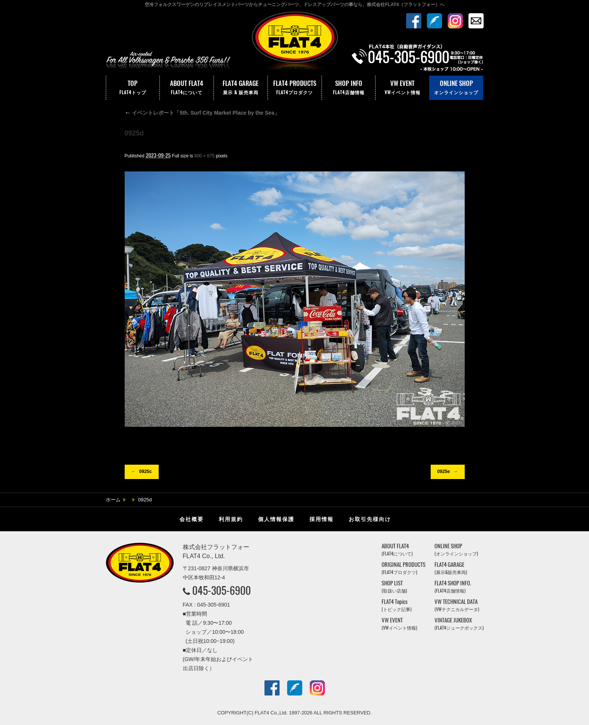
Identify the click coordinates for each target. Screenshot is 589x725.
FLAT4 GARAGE (240, 88)
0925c (145, 471)
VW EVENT (402, 88)
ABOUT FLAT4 (186, 88)
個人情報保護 (276, 519)
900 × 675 (204, 156)
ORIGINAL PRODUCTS (403, 568)
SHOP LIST (394, 586)
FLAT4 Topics (396, 605)
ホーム (113, 500)
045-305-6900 (221, 590)
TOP (133, 88)
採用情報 (321, 519)
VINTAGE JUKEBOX (459, 623)
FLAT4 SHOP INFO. (452, 586)
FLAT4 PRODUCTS (295, 88)
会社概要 (191, 519)
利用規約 (231, 519)
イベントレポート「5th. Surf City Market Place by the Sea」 (202, 113)
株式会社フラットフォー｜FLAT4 (294, 42)
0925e (443, 471)
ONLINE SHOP (456, 88)
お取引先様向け (370, 519)
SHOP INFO (349, 88)
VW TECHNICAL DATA (456, 605)
